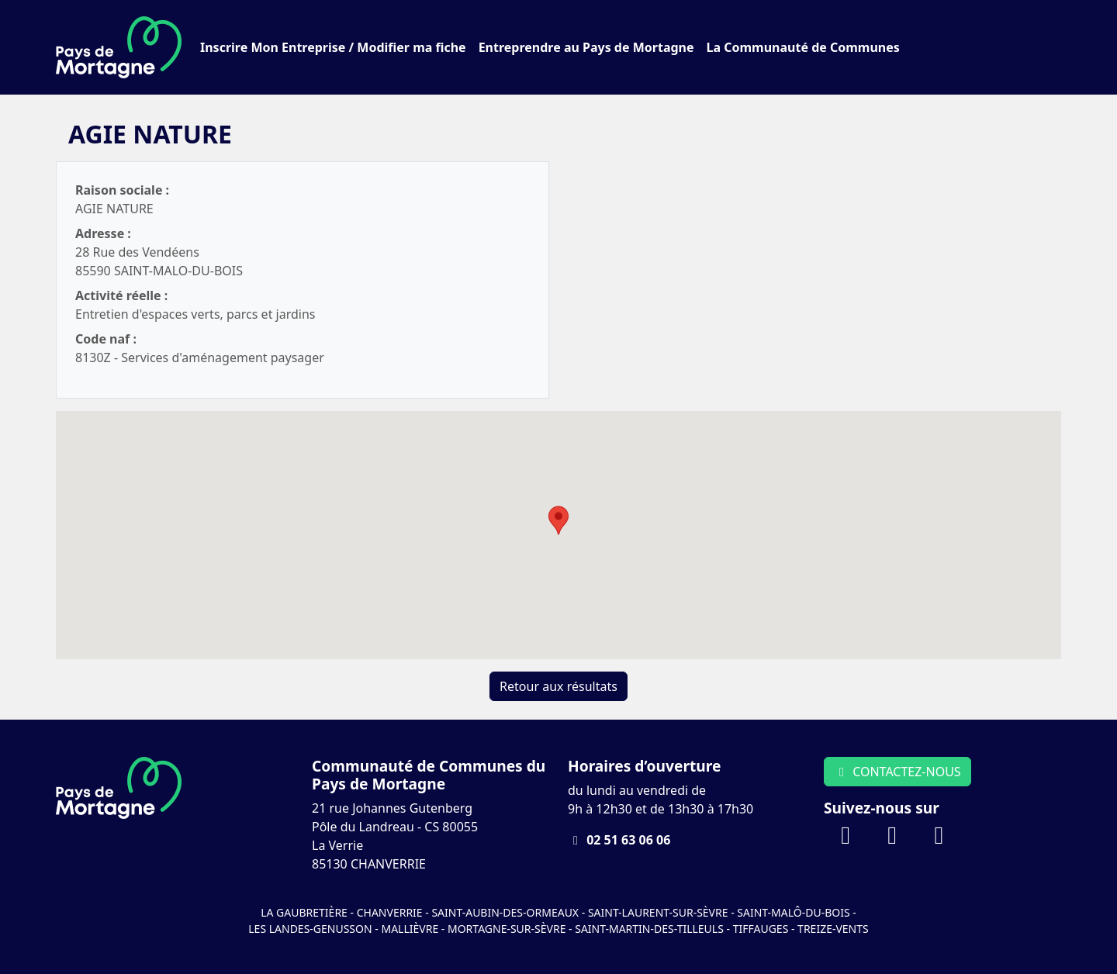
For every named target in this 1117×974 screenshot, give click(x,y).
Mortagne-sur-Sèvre (506, 928)
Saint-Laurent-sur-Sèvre (658, 912)
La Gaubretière (304, 912)
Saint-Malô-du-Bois (794, 912)
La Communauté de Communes (803, 47)
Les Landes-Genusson (311, 928)
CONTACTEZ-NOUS (897, 771)
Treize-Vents (833, 928)
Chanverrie (390, 912)
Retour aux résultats (558, 686)
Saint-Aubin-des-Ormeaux (505, 912)
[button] (558, 520)
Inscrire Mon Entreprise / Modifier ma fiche (333, 47)
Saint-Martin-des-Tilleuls (649, 928)
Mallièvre (409, 928)
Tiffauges (761, 928)
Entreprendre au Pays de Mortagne (586, 47)
